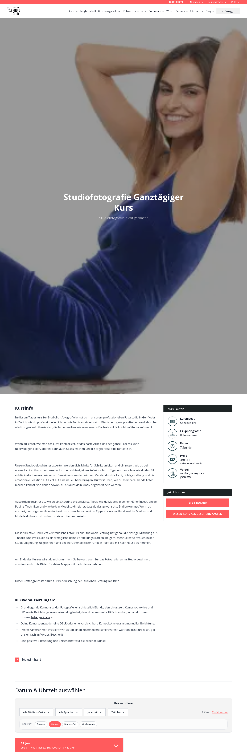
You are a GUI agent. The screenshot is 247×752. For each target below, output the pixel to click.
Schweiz (196, 2)
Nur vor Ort (70, 724)
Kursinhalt (28, 659)
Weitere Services (177, 11)
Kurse (73, 11)
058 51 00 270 (176, 2)
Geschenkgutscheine (109, 11)
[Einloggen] (228, 11)
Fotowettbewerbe (135, 11)
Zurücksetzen (220, 712)
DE (235, 2)
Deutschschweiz (217, 2)
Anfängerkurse (40, 617)
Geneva (55, 724)
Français (41, 724)
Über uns (197, 11)
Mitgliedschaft (88, 11)
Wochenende (88, 724)
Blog (210, 11)
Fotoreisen (156, 11)
